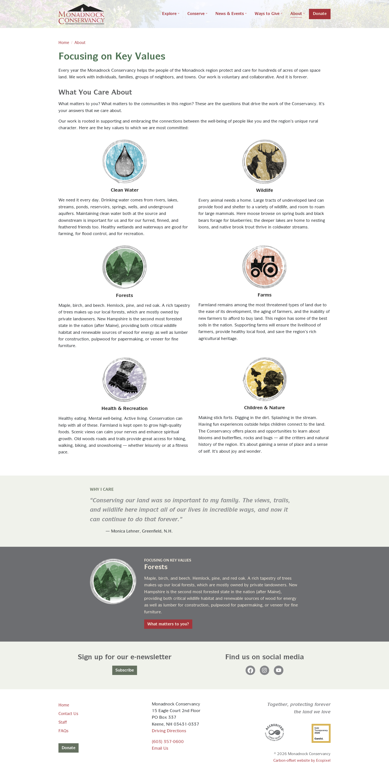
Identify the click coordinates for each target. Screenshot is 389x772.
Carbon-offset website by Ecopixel (302, 760)
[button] (170, 14)
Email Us (160, 748)
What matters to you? (168, 624)
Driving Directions (169, 731)
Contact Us (68, 714)
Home (63, 43)
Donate (68, 748)
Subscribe (124, 670)
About (79, 43)
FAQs (63, 731)
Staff (62, 722)
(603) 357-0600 (168, 742)
